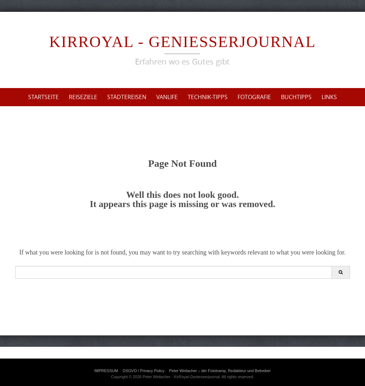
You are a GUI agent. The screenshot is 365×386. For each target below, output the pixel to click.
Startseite (43, 97)
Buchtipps (296, 97)
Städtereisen (126, 97)
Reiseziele (83, 97)
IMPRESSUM (106, 371)
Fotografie (254, 97)
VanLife (167, 97)
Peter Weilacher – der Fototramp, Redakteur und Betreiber (220, 371)
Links (329, 97)
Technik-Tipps (208, 97)
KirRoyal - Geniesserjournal (182, 42)
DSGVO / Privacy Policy (143, 371)
